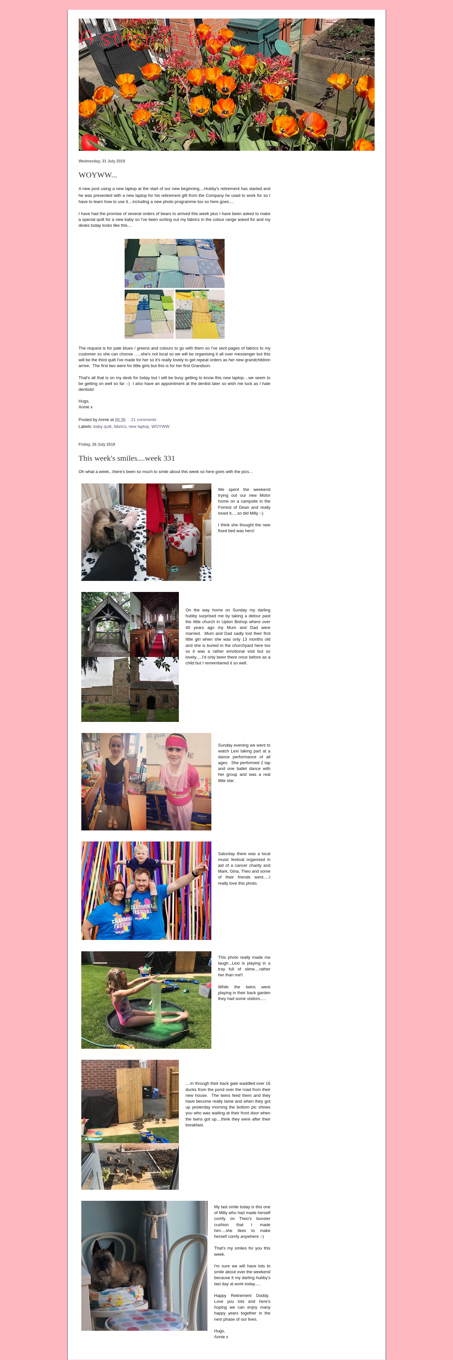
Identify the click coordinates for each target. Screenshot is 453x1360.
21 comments (143, 419)
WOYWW (161, 426)
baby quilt (102, 426)
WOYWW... (98, 175)
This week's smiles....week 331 (127, 458)
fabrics (120, 426)
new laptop (138, 426)
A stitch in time (153, 40)
